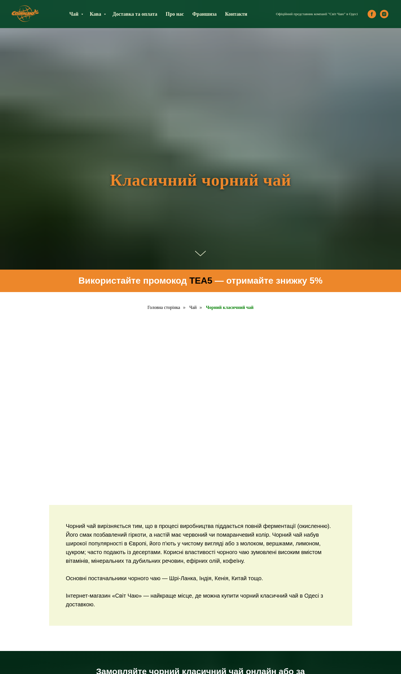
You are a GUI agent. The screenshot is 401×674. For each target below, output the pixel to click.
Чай (74, 14)
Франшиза (204, 14)
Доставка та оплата (135, 14)
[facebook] (372, 14)
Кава (96, 14)
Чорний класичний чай (230, 307)
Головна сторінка (164, 307)
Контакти (236, 14)
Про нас (175, 14)
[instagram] (384, 14)
